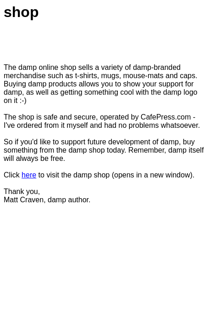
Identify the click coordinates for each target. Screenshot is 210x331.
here (29, 175)
